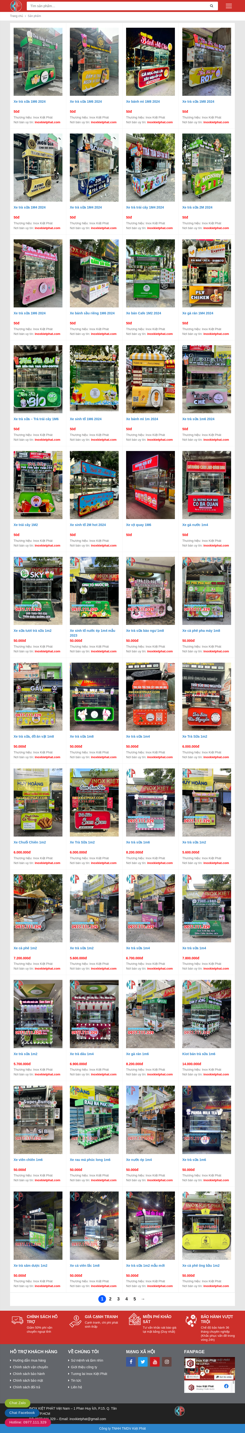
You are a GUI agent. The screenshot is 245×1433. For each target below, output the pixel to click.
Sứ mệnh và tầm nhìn (87, 1360)
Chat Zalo (17, 1403)
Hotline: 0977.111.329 (27, 1422)
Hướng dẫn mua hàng (29, 1360)
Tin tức (76, 1380)
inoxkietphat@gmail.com (87, 1419)
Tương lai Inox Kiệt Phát (89, 1374)
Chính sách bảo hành (29, 1374)
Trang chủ (16, 16)
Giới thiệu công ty (84, 1367)
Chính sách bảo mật (28, 1380)
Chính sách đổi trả (26, 1387)
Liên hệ (76, 1387)
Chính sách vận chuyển (30, 1367)
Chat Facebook (22, 1413)
